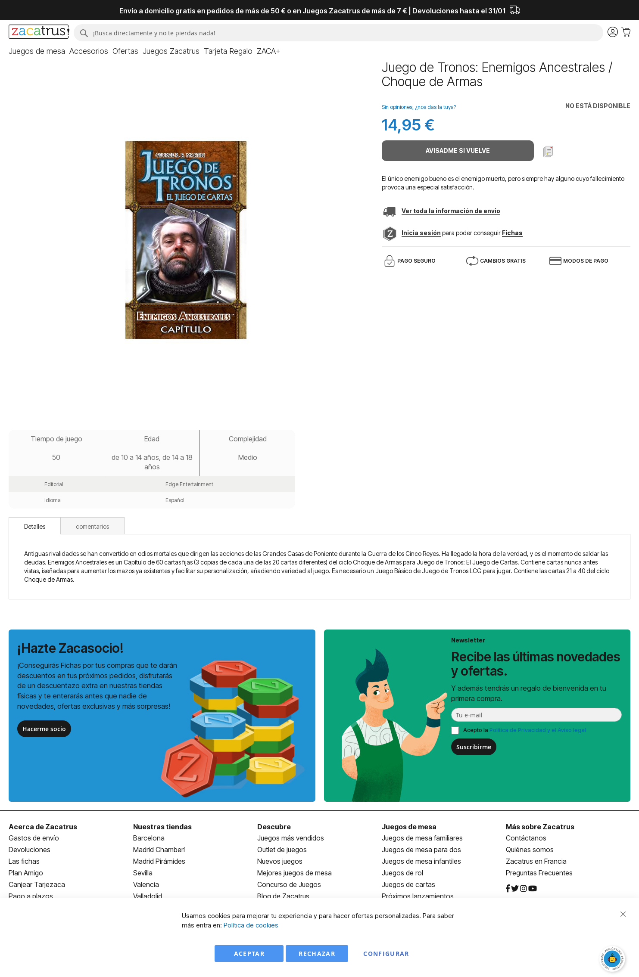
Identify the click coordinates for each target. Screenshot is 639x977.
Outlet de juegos (282, 849)
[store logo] (39, 32)
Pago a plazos (31, 896)
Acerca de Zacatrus (43, 826)
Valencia (146, 884)
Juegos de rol (402, 872)
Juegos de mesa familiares (422, 838)
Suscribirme (473, 747)
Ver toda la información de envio (451, 210)
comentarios (92, 526)
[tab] (35, 525)
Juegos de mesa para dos (421, 849)
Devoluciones (29, 849)
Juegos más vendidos (290, 838)
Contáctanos (526, 838)
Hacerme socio (44, 729)
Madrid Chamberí (159, 849)
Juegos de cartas (408, 884)
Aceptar (249, 953)
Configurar (386, 953)
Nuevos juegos (279, 861)
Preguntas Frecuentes (539, 872)
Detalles (34, 526)
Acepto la (524, 729)
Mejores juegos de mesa (294, 872)
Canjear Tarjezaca (37, 884)
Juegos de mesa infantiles (421, 861)
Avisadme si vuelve (458, 150)
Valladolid (147, 896)
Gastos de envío (34, 838)
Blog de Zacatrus (283, 896)
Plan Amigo (26, 872)
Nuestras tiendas (162, 826)
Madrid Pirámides (159, 861)
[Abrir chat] (613, 960)
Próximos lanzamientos (418, 896)
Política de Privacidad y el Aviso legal (537, 729)
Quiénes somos (530, 849)
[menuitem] (37, 51)
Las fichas (24, 861)
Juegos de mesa (409, 826)
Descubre (274, 826)
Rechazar (317, 953)
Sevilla (143, 872)
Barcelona (149, 838)
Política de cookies (251, 925)
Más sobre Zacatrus (540, 826)
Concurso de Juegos (289, 884)
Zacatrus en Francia (536, 861)
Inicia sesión (421, 232)
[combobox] (339, 32)
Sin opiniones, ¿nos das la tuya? (419, 107)
